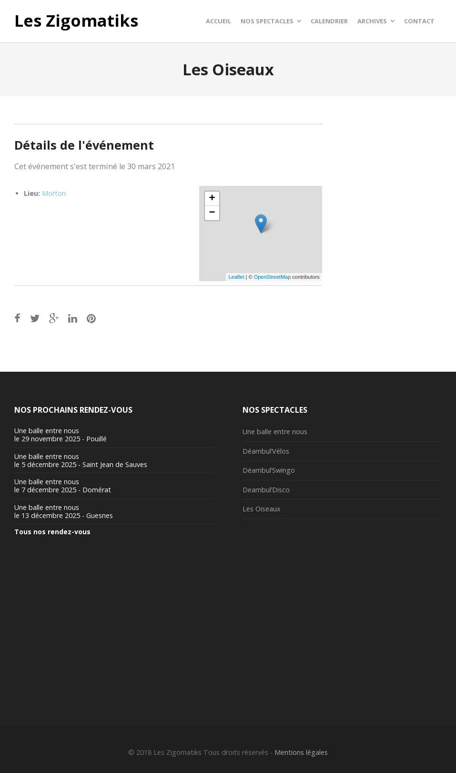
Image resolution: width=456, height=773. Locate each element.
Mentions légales (301, 752)
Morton (54, 193)
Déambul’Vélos (266, 451)
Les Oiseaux (262, 508)
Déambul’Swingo (269, 470)
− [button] (212, 213)
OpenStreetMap (272, 277)
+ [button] (212, 199)
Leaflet (236, 277)
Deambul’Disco (266, 489)
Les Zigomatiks (76, 21)
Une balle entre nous (275, 431)
